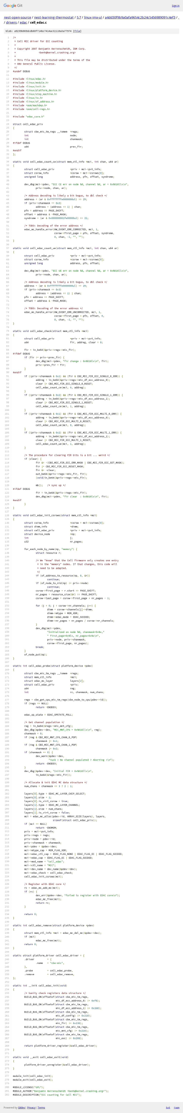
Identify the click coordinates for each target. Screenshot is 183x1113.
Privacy (31, 1107)
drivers (11, 22)
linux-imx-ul (93, 17)
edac (23, 22)
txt (168, 1107)
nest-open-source (17, 17)
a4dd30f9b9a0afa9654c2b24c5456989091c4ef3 (140, 17)
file (77, 31)
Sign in (175, 5)
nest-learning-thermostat (54, 17)
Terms (41, 1107)
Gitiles (21, 1107)
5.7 (79, 17)
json (176, 1107)
